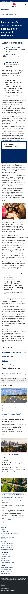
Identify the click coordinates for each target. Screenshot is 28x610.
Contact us (3, 529)
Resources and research (6, 569)
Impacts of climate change (7, 549)
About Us (3, 527)
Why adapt (4, 541)
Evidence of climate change (7, 547)
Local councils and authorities (8, 562)
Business (3, 558)
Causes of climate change (7, 545)
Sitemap (3, 584)
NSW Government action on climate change (9, 534)
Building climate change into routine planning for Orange (13, 420)
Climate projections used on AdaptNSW (7, 538)
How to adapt (5, 552)
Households (4, 554)
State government (5, 560)
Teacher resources (5, 573)
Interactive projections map (7, 567)
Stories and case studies (11, 14)
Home (2, 14)
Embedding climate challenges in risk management (13, 463)
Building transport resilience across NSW (13, 506)
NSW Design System (10, 590)
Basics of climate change (7, 543)
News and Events (5, 531)
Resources (4, 565)
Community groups (5, 556)
